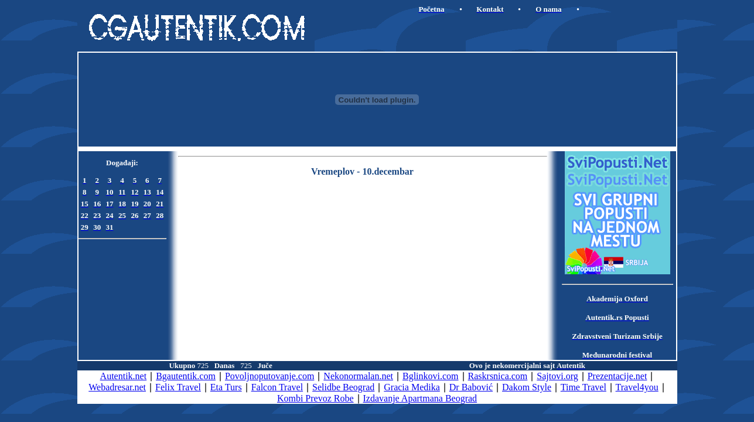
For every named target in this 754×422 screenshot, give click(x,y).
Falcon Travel (277, 387)
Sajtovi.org (557, 376)
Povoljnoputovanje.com (269, 376)
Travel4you (637, 387)
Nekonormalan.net (358, 376)
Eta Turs (226, 387)
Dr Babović (471, 387)
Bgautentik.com (186, 376)
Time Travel (583, 387)
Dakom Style (526, 387)
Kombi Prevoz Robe (315, 398)
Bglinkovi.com (430, 376)
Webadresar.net (117, 387)
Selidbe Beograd (343, 387)
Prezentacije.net (617, 376)
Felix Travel (178, 387)
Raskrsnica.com (498, 376)
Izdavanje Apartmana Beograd (420, 398)
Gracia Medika (412, 387)
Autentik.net (123, 376)
